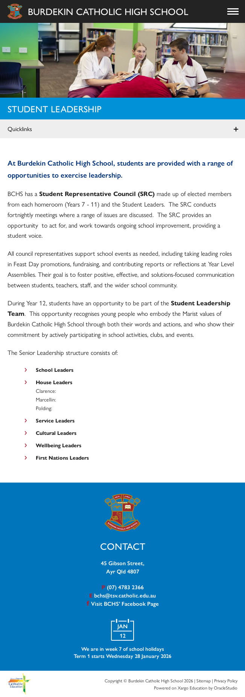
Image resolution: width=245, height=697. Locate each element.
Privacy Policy (225, 680)
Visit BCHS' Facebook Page (125, 603)
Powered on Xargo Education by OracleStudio (195, 687)
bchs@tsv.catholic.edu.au (125, 595)
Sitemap (203, 680)
